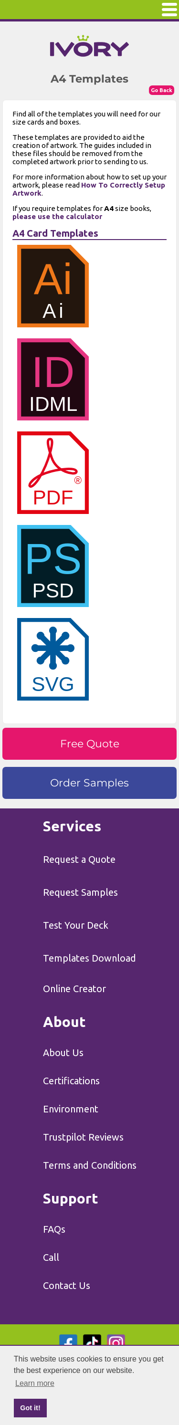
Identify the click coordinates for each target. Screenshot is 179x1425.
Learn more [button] (34, 1383)
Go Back (161, 90)
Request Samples (80, 892)
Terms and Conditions (90, 1165)
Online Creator (74, 988)
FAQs (54, 1229)
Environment (70, 1108)
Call (51, 1257)
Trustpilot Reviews (83, 1137)
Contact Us (66, 1285)
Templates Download (89, 958)
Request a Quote (79, 859)
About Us (63, 1052)
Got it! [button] (30, 1408)
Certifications (71, 1080)
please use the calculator (57, 216)
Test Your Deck (75, 925)
